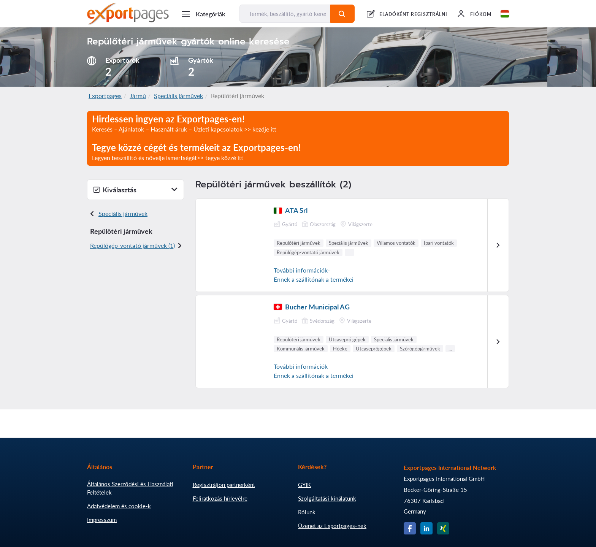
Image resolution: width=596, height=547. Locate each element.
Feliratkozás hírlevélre (220, 498)
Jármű (138, 95)
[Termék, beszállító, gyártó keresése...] (285, 14)
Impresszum (102, 519)
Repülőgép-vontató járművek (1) (132, 245)
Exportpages (105, 95)
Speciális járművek (178, 95)
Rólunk (306, 512)
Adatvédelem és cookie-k (119, 506)
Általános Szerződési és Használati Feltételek (130, 488)
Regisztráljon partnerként (224, 484)
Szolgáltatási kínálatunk (327, 498)
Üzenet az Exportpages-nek (332, 525)
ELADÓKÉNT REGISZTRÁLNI (413, 14)
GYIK (304, 484)
